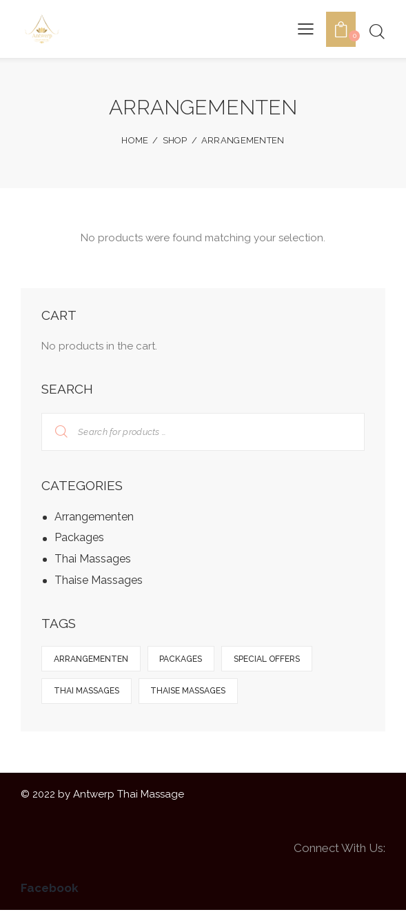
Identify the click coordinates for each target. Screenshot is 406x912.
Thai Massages (92, 558)
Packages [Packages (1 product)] (183, 659)
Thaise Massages (98, 580)
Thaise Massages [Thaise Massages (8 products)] (190, 692)
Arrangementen (94, 516)
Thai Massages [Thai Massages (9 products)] (87, 692)
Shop (175, 140)
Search (52, 432)
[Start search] (376, 31)
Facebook (50, 890)
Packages (79, 537)
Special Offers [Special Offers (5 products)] (271, 659)
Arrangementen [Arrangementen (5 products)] (91, 659)
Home (134, 140)
